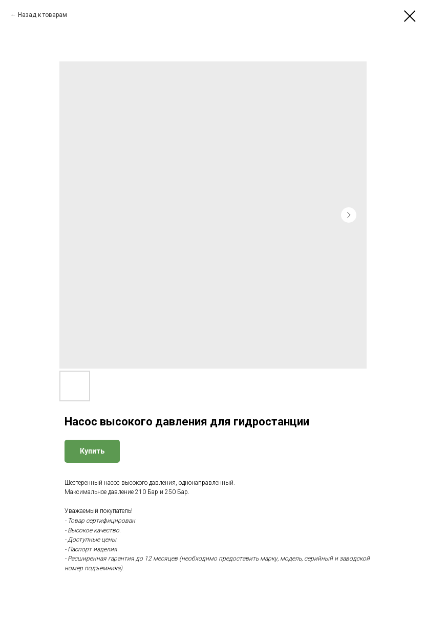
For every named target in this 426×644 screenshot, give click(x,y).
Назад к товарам (42, 14)
